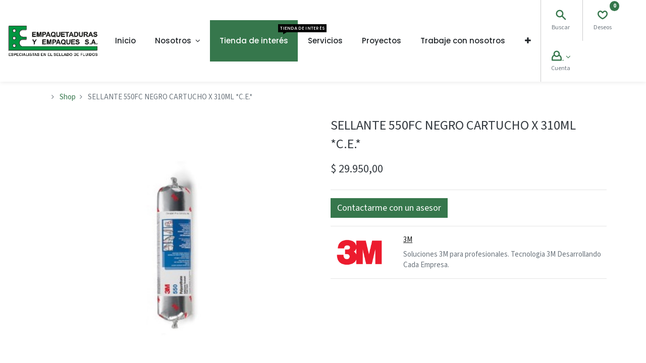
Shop (68, 97)
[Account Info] (561, 57)
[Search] (560, 16)
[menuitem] (125, 41)
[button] (528, 41)
